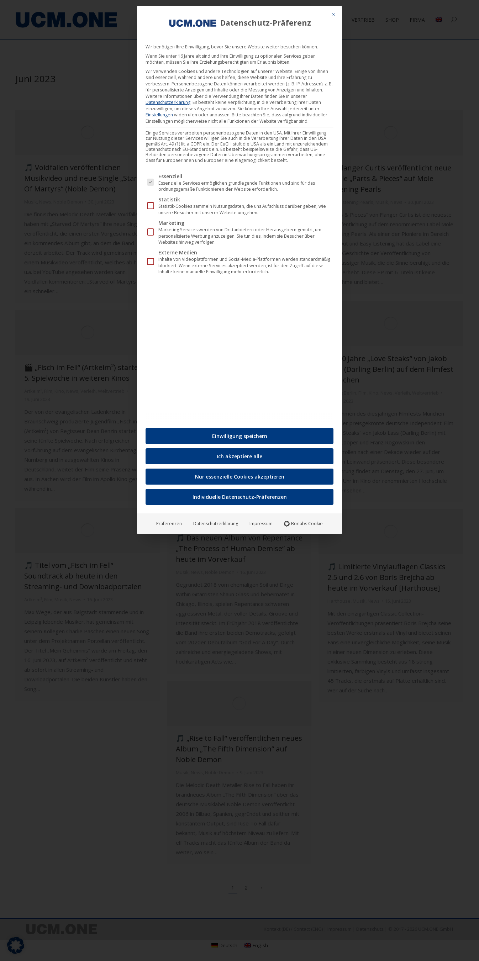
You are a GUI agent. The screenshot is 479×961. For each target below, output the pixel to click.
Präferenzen (169, 521)
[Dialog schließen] (333, 11)
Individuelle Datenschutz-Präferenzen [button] (240, 494)
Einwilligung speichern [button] (239, 433)
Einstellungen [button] (159, 112)
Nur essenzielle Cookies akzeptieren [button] (239, 473)
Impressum (261, 521)
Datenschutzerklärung (168, 99)
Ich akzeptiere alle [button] (239, 453)
